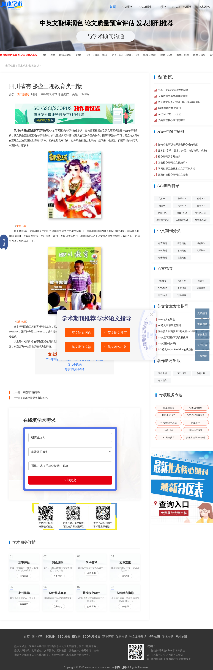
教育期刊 (162, 243)
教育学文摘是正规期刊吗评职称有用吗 (179, 102)
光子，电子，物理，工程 (127, 55)
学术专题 (167, 636)
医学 (54, 55)
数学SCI (182, 198)
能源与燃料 (67, 55)
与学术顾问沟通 (105, 36)
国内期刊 (37, 636)
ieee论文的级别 (166, 319)
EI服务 (162, 7)
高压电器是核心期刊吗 (35, 397)
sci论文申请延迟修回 (169, 325)
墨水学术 (12, 7)
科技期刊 (162, 250)
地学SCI (182, 205)
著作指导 (182, 373)
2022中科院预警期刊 (169, 108)
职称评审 (182, 295)
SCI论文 (162, 281)
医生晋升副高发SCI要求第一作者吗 (177, 331)
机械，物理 (151, 55)
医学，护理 (184, 55)
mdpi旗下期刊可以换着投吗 (173, 337)
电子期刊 (162, 257)
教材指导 (162, 380)
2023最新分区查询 (4, 242)
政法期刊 (182, 250)
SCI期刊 (50, 636)
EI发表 (76, 636)
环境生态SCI (201, 220)
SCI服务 (127, 7)
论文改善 (202, 345)
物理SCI (162, 205)
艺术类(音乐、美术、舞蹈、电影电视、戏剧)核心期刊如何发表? (184, 150)
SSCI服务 (145, 7)
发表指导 (182, 288)
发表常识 (201, 288)
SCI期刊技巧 (168, 437)
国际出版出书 (168, 415)
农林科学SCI (163, 220)
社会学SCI (182, 213)
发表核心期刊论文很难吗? (172, 162)
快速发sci (195, 422)
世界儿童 (21, 226)
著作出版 (162, 373)
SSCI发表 (64, 636)
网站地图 (181, 636)
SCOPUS (162, 288)
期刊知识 (34, 65)
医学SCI (201, 205)
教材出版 (201, 373)
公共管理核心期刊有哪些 (171, 120)
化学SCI (162, 198)
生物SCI (201, 198)
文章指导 (202, 313)
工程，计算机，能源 (98, 55)
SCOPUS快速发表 (195, 415)
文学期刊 (201, 250)
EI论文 (201, 281)
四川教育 (21, 321)
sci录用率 (168, 430)
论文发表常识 (137, 636)
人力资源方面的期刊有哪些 (173, 96)
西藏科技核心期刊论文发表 (173, 174)
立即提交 (70, 480)
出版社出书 (168, 408)
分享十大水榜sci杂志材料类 (173, 90)
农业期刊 (182, 257)
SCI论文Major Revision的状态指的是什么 (177, 349)
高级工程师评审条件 (195, 437)
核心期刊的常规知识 (169, 156)
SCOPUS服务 (182, 7)
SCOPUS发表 (91, 636)
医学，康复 (201, 55)
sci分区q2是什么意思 (169, 114)
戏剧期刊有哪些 (31, 392)
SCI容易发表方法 (168, 422)
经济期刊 (201, 243)
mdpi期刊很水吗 (167, 343)
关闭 (151, 314)
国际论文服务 (195, 430)
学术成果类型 (195, 408)
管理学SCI (163, 213)
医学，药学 (168, 55)
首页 (113, 7)
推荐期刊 (202, 324)
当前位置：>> (22, 65)
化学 (80, 55)
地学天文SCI (201, 213)
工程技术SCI (182, 220)
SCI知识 (182, 281)
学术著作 (204, 7)
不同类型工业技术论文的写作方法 (176, 168)
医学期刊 (182, 243)
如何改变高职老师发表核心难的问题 (178, 144)
